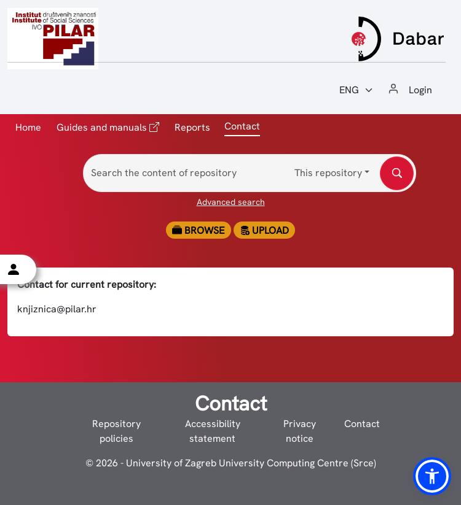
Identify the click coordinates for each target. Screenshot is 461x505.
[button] (432, 476)
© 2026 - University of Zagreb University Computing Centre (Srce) (230, 463)
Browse (198, 230)
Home (28, 127)
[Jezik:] (356, 90)
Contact (362, 423)
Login (420, 89)
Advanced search (231, 201)
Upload (264, 230)
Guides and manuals (108, 127)
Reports (192, 127)
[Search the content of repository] (249, 173)
